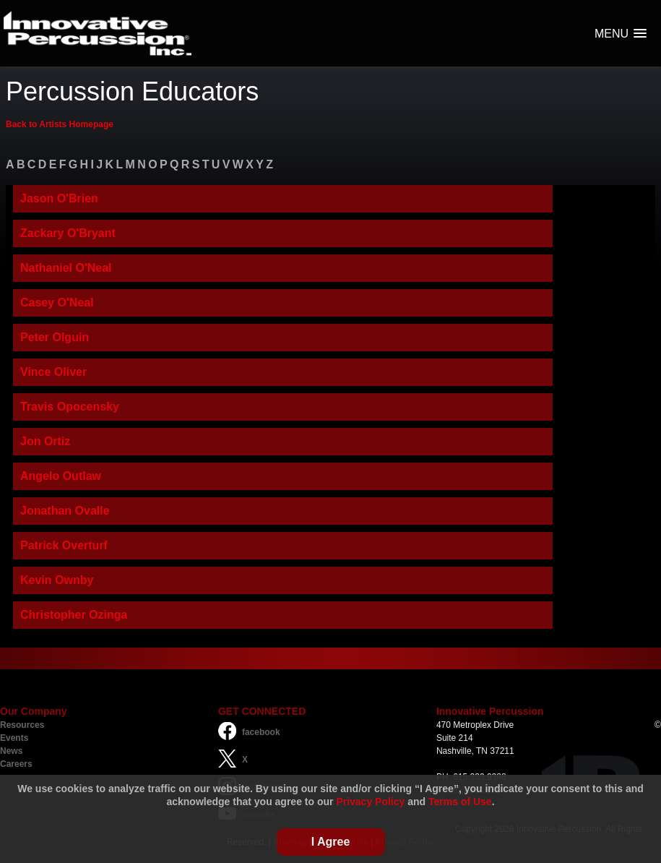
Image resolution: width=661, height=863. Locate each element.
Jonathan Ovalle (65, 511)
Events (14, 738)
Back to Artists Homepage (59, 124)
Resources (22, 725)
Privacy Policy (370, 801)
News (11, 751)
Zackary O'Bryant (68, 233)
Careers (16, 764)
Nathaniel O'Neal (66, 268)
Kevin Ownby (56, 580)
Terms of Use (460, 801)
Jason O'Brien (59, 198)
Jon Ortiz (45, 441)
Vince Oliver (53, 372)
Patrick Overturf (64, 545)
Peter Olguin (54, 337)
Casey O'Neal (57, 302)
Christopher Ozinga (73, 615)
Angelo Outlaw (60, 476)
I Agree (330, 842)
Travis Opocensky (69, 406)
